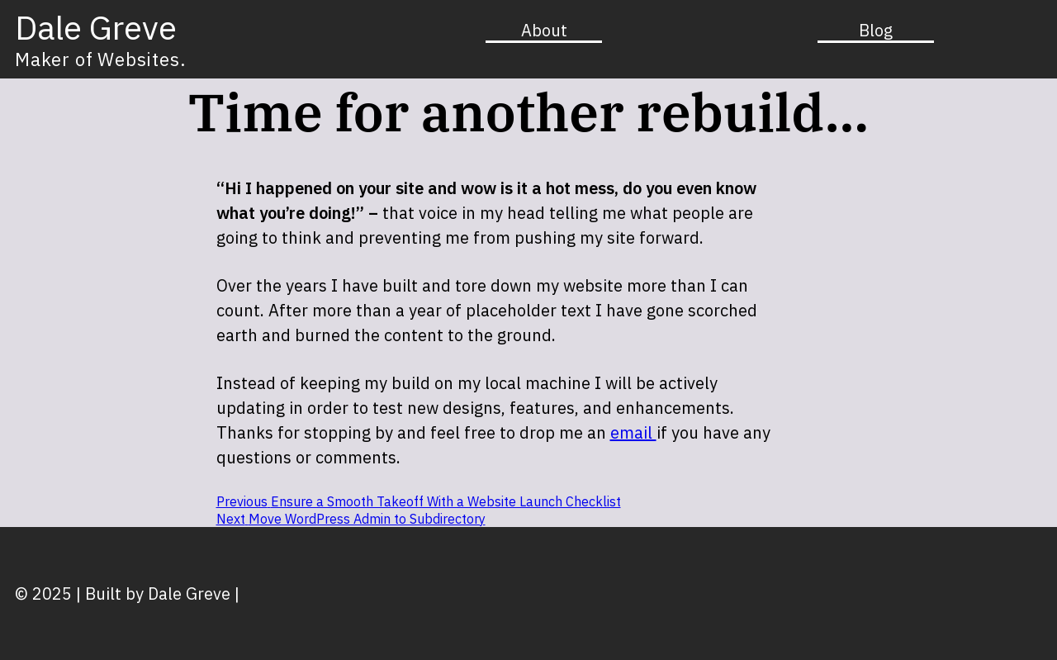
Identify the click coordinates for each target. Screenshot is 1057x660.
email (633, 432)
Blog (876, 30)
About (544, 30)
